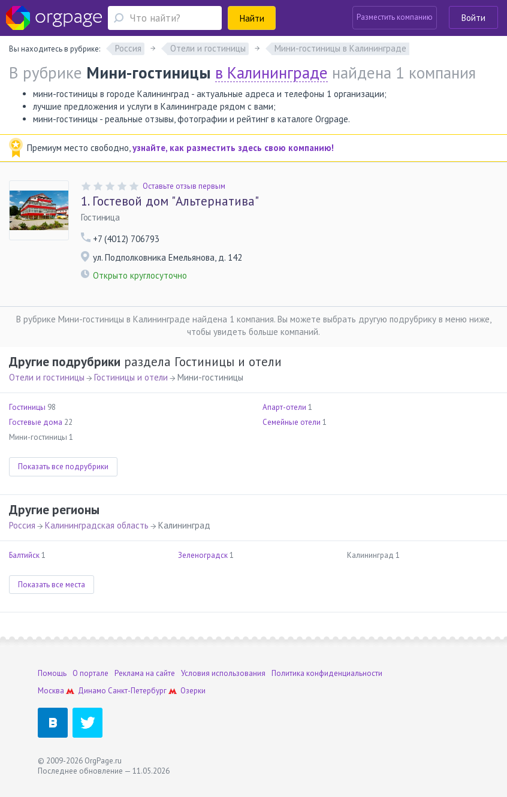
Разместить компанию (395, 17)
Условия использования (223, 673)
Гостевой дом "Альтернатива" (170, 201)
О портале (90, 673)
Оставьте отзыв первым (184, 186)
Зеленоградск (203, 555)
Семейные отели (291, 422)
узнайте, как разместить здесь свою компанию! (233, 147)
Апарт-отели (284, 407)
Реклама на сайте (144, 673)
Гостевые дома (35, 422)
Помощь (52, 673)
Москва (51, 691)
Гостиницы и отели (131, 377)
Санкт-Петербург (137, 691)
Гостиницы (27, 407)
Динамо (92, 691)
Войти (473, 17)
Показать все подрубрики (63, 466)
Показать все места (51, 584)
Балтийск (24, 555)
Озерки (193, 691)
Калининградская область (97, 525)
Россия (22, 525)
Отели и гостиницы (46, 377)
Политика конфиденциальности (326, 673)
